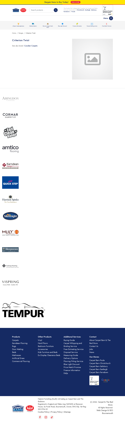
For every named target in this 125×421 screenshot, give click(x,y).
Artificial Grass (18, 358)
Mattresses (16, 355)
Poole (73, 12)
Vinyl (40, 340)
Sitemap (67, 412)
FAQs (66, 373)
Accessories (43, 349)
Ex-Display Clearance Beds (49, 355)
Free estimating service (92, 26)
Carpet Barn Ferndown (98, 372)
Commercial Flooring (21, 361)
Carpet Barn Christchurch (99, 363)
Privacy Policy (56, 412)
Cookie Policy (43, 412)
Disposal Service (71, 352)
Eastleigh (87, 10)
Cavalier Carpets (30, 46)
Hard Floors (43, 343)
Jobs (91, 349)
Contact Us (93, 346)
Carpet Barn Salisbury (98, 366)
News (91, 352)
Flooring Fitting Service (73, 361)
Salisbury (93, 10)
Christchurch (80, 10)
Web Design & (103, 410)
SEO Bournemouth (107, 412)
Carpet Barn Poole (97, 360)
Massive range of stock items (48, 26)
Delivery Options (33, 26)
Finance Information (77, 26)
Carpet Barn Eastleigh (98, 369)
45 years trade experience (18, 26)
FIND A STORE (75, 2)
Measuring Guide (71, 355)
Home (14, 33)
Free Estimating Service (73, 349)
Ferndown (67, 12)
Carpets (15, 340)
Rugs (14, 346)
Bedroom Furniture (46, 346)
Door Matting (17, 349)
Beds (14, 352)
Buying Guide (69, 340)
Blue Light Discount (62, 26)
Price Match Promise (106, 26)
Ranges (21, 33)
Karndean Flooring (19, 343)
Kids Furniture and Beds (47, 352)
